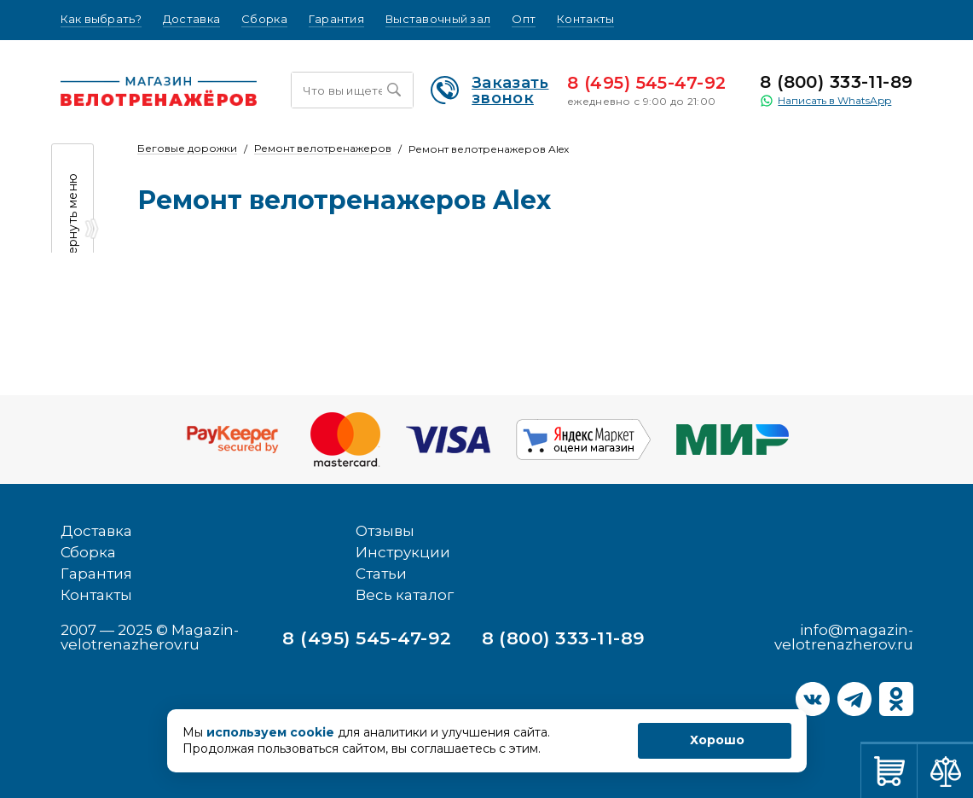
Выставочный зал (437, 19)
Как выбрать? (101, 19)
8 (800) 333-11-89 (836, 81)
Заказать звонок (489, 90)
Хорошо (717, 740)
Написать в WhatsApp (825, 101)
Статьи (381, 573)
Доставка (191, 19)
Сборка (264, 19)
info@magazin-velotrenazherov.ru (843, 637)
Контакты (585, 19)
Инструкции (403, 552)
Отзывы (385, 530)
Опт (524, 19)
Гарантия (336, 19)
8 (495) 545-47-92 (646, 82)
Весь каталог (405, 594)
